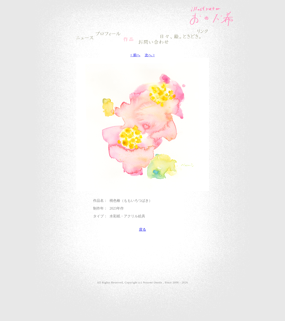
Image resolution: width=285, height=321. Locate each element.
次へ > (150, 55)
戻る (142, 229)
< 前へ (135, 55)
